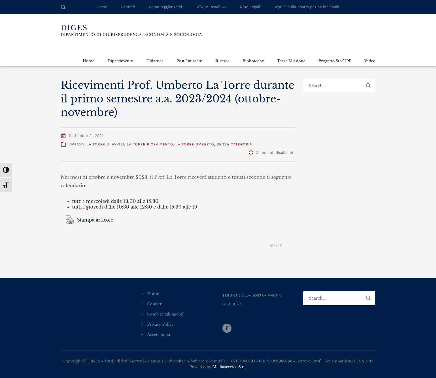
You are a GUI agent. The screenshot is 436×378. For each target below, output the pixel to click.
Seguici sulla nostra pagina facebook (306, 7)
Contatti (128, 7)
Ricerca (222, 61)
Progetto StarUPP (334, 61)
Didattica (154, 61)
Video (369, 61)
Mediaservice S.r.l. (229, 366)
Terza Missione (291, 61)
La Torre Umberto (195, 144)
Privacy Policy (160, 324)
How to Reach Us (210, 7)
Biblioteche (253, 61)
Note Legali (250, 7)
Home (102, 7)
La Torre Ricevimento (150, 144)
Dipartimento (120, 61)
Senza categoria (234, 144)
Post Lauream (189, 61)
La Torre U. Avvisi (105, 144)
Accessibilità (158, 334)
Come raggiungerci (165, 7)
